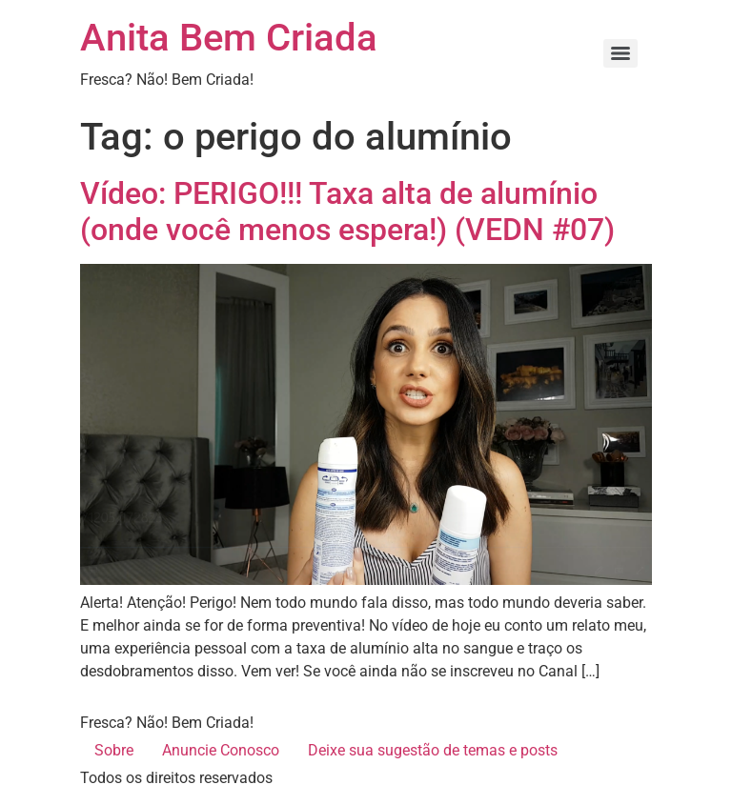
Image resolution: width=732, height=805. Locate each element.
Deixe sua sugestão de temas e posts (433, 750)
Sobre (113, 750)
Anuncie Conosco (220, 750)
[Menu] (620, 53)
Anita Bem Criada (228, 37)
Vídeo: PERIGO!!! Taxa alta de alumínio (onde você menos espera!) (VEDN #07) (347, 211)
